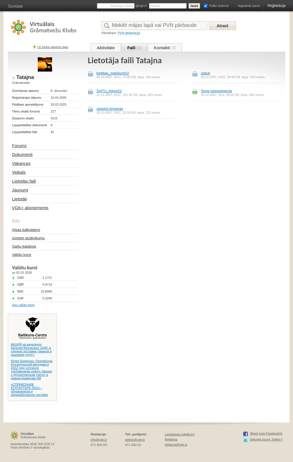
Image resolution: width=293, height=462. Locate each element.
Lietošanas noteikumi (179, 434)
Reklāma (171, 439)
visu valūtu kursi (23, 305)
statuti (205, 73)
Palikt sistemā (219, 5)
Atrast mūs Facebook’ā (266, 433)
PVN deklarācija (129, 33)
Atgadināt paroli (249, 5)
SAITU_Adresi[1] (109, 91)
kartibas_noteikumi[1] (112, 73)
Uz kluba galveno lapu (52, 47)
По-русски (15, 5)
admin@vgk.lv (135, 439)
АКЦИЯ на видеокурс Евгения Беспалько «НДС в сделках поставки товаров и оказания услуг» (31, 349)
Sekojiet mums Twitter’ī (266, 439)
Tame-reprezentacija (216, 91)
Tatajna (25, 77)
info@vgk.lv (99, 439)
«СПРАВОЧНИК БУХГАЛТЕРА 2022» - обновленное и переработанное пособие (29, 389)
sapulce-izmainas (109, 109)
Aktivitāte (106, 48)
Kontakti (165, 48)
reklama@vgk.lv (176, 444)
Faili (134, 48)
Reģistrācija (277, 6)
